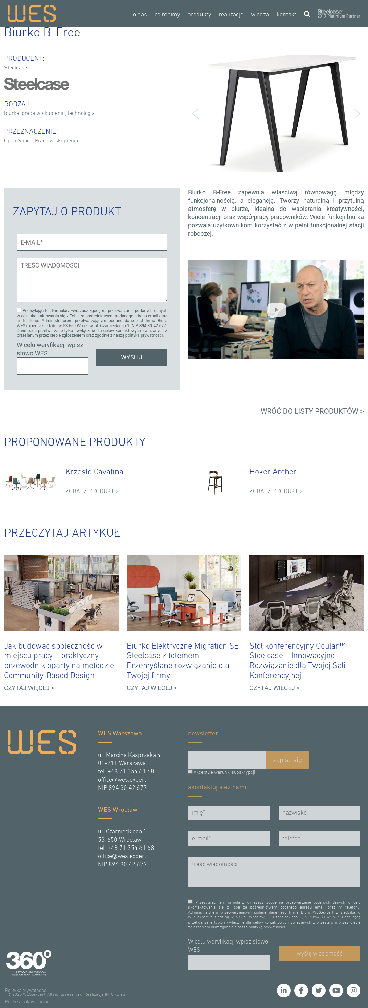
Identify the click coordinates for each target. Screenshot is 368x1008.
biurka (11, 113)
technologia (81, 113)
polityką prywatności (144, 334)
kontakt (286, 15)
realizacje (231, 15)
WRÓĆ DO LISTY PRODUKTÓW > (312, 410)
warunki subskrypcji (234, 771)
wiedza (260, 15)
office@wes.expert (122, 779)
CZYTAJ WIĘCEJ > (29, 686)
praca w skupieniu (43, 113)
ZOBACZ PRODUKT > (92, 490)
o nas (140, 15)
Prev (197, 113)
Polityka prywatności (26, 989)
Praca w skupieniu (56, 141)
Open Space (18, 141)
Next (354, 113)
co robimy (167, 15)
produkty (199, 15)
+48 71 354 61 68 (131, 771)
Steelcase (15, 68)
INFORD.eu (115, 993)
